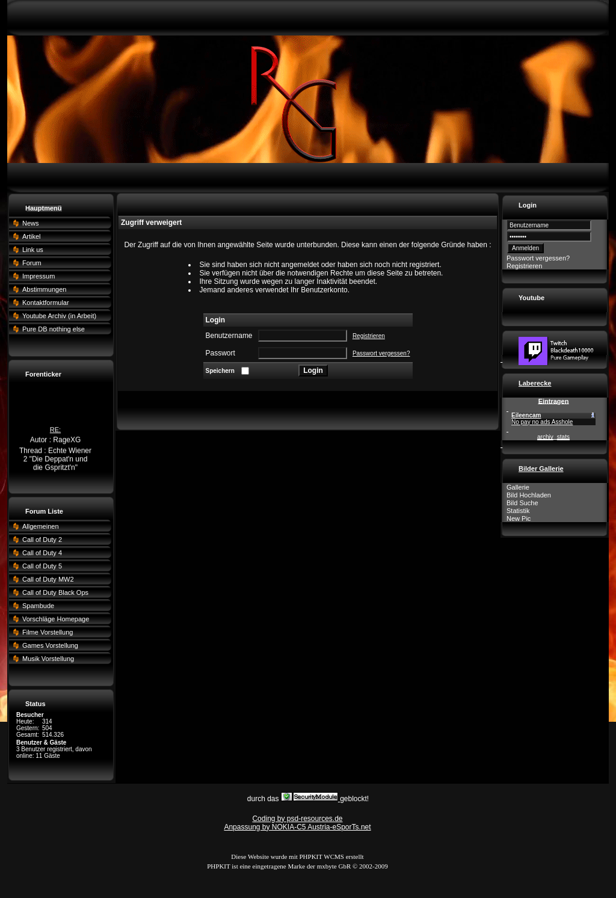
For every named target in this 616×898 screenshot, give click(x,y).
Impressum (38, 276)
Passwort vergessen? (381, 353)
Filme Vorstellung (47, 632)
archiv (545, 437)
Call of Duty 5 (42, 566)
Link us (32, 249)
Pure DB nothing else (53, 329)
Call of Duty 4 (42, 552)
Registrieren (369, 336)
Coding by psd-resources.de (297, 818)
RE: (55, 431)
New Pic (519, 518)
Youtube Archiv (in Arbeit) (59, 315)
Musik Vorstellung (48, 658)
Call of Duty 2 (42, 539)
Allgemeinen (40, 526)
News (30, 223)
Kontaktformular (45, 302)
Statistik (518, 510)
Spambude (38, 605)
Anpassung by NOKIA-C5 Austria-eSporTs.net (297, 827)
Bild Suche (522, 502)
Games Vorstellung (50, 645)
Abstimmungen (44, 289)
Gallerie (518, 487)
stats (563, 437)
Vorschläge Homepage (55, 619)
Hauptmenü (43, 208)
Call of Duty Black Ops (55, 592)
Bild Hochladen (529, 495)
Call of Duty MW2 (48, 579)
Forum (32, 262)
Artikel (31, 236)
